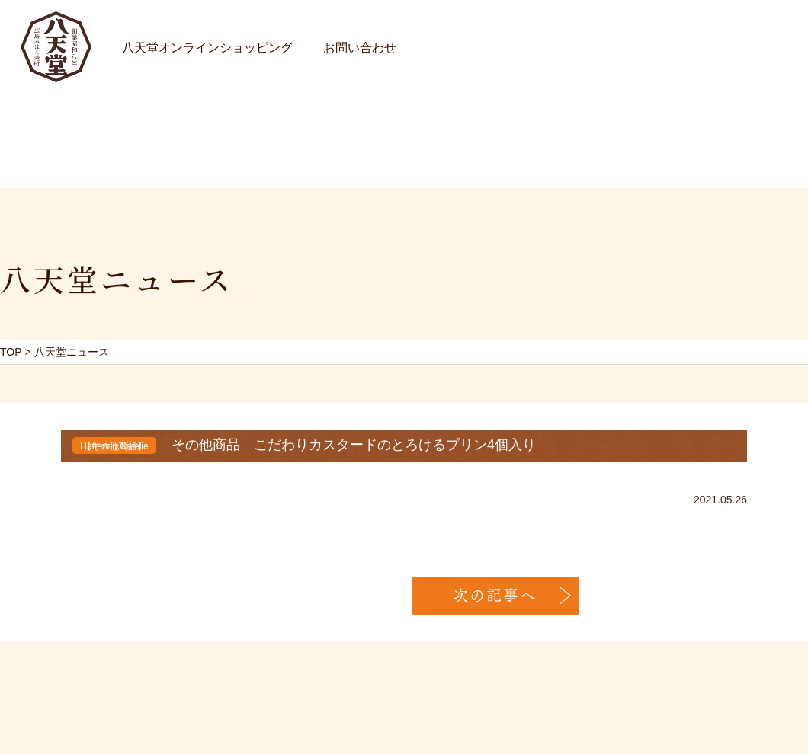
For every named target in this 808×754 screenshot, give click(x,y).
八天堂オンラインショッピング (207, 47)
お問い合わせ (359, 47)
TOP (11, 352)
